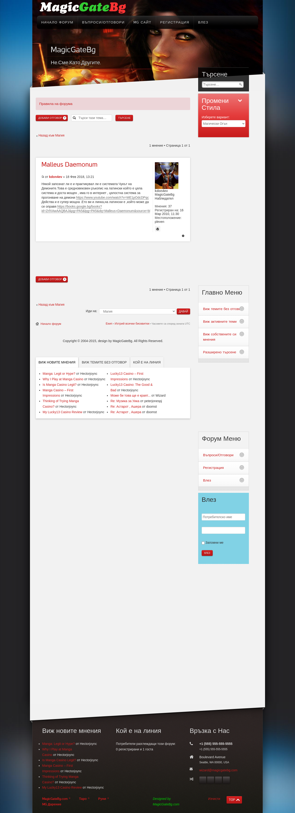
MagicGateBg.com (55, 799)
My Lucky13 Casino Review (62, 412)
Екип (109, 323)
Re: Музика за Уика (124, 401)
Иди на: (91, 311)
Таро (83, 799)
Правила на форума (55, 104)
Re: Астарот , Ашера (125, 406)
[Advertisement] (113, 251)
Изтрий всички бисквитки (132, 323)
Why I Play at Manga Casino (63, 379)
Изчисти (214, 799)
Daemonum (69, 164)
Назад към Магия (51, 135)
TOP (232, 799)
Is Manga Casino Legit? (60, 384)
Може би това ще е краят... (130, 395)
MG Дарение (51, 804)
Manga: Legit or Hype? (59, 373)
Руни (102, 799)
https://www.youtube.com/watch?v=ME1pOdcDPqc (112, 197)
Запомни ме (215, 542)
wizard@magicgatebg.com (218, 770)
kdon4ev (55, 177)
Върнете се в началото (183, 236)
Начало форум (51, 323)
